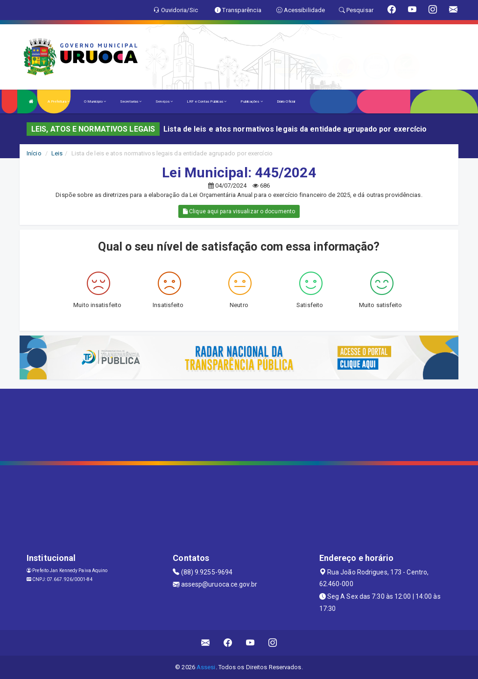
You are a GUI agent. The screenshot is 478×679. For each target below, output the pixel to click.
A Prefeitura (59, 101)
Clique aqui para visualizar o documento (239, 211)
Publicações (251, 101)
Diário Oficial (286, 101)
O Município (95, 101)
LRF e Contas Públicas (206, 101)
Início (34, 153)
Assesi (206, 667)
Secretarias (130, 101)
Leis (57, 153)
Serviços (164, 101)
